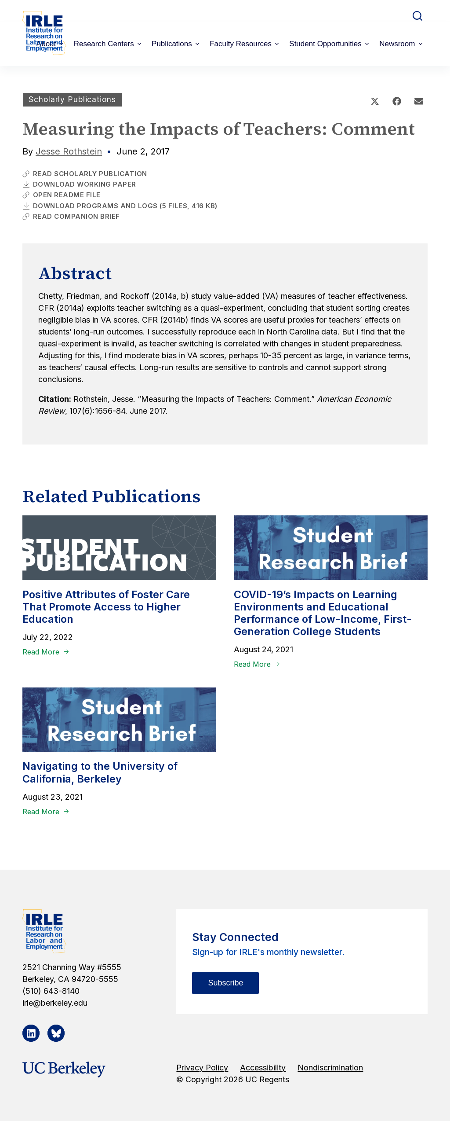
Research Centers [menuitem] (108, 44)
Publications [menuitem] (176, 44)
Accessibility (263, 1067)
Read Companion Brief (71, 216)
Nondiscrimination (330, 1067)
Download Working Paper (79, 184)
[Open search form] (417, 16)
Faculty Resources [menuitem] (245, 44)
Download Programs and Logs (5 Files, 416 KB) (120, 206)
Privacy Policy (202, 1067)
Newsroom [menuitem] (402, 44)
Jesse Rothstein (69, 151)
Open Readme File (61, 195)
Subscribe (225, 982)
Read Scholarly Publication (84, 173)
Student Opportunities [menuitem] (330, 44)
